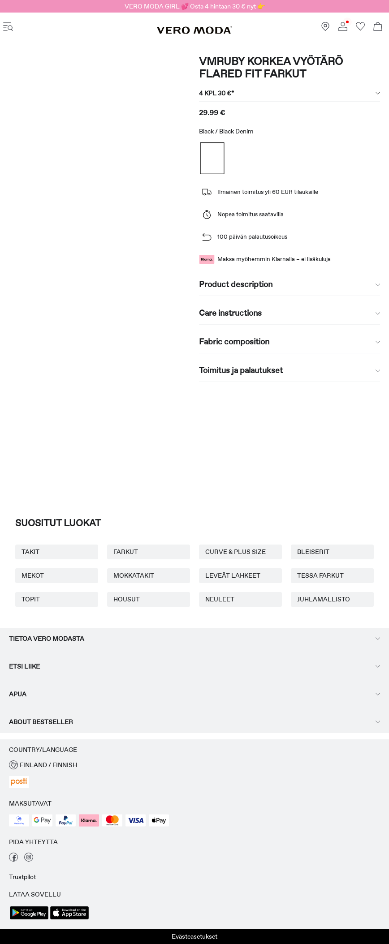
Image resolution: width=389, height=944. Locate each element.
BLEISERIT (313, 551)
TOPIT (31, 599)
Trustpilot (22, 876)
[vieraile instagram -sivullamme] (28, 859)
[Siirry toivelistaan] (360, 28)
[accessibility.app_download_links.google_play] (29, 918)
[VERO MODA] (194, 31)
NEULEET (219, 599)
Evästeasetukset (194, 936)
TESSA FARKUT (320, 575)
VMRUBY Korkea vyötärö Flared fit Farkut (271, 67)
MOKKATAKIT (133, 575)
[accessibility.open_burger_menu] (8, 27)
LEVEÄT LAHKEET (232, 575)
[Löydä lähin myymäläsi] (325, 28)
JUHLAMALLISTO (323, 599)
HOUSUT (126, 599)
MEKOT (33, 575)
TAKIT (30, 551)
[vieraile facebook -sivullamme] (13, 859)
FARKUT (125, 551)
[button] (194, 765)
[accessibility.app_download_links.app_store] (69, 918)
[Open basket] (377, 27)
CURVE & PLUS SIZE (235, 551)
